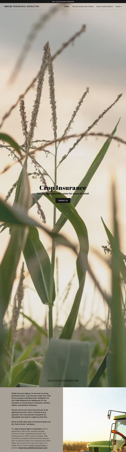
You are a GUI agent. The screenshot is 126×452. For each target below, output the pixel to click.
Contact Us (63, 200)
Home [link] (67, 6)
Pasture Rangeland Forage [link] (83, 6)
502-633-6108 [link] (54, 380)
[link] (22, 6)
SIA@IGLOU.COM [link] (70, 380)
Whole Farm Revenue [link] (105, 6)
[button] (119, 7)
